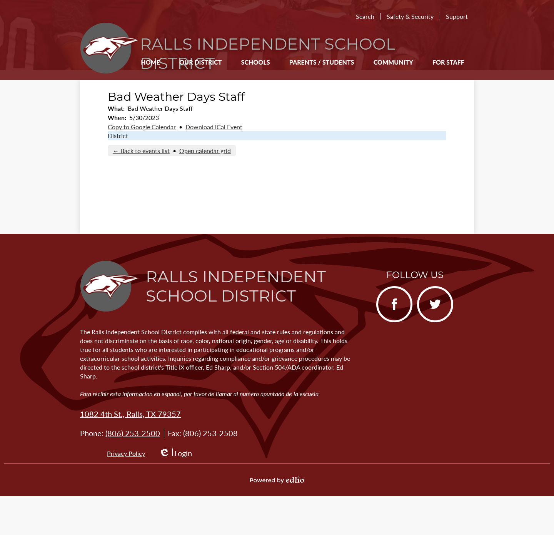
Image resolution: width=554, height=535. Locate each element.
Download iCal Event (213, 126)
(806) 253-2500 (132, 433)
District (118, 135)
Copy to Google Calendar (142, 126)
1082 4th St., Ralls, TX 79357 (130, 413)
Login (175, 453)
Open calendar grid (205, 150)
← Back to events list (141, 150)
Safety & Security (410, 16)
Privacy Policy (126, 453)
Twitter (430, 310)
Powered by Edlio (277, 480)
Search (365, 16)
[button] (200, 61)
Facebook (391, 310)
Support (457, 16)
